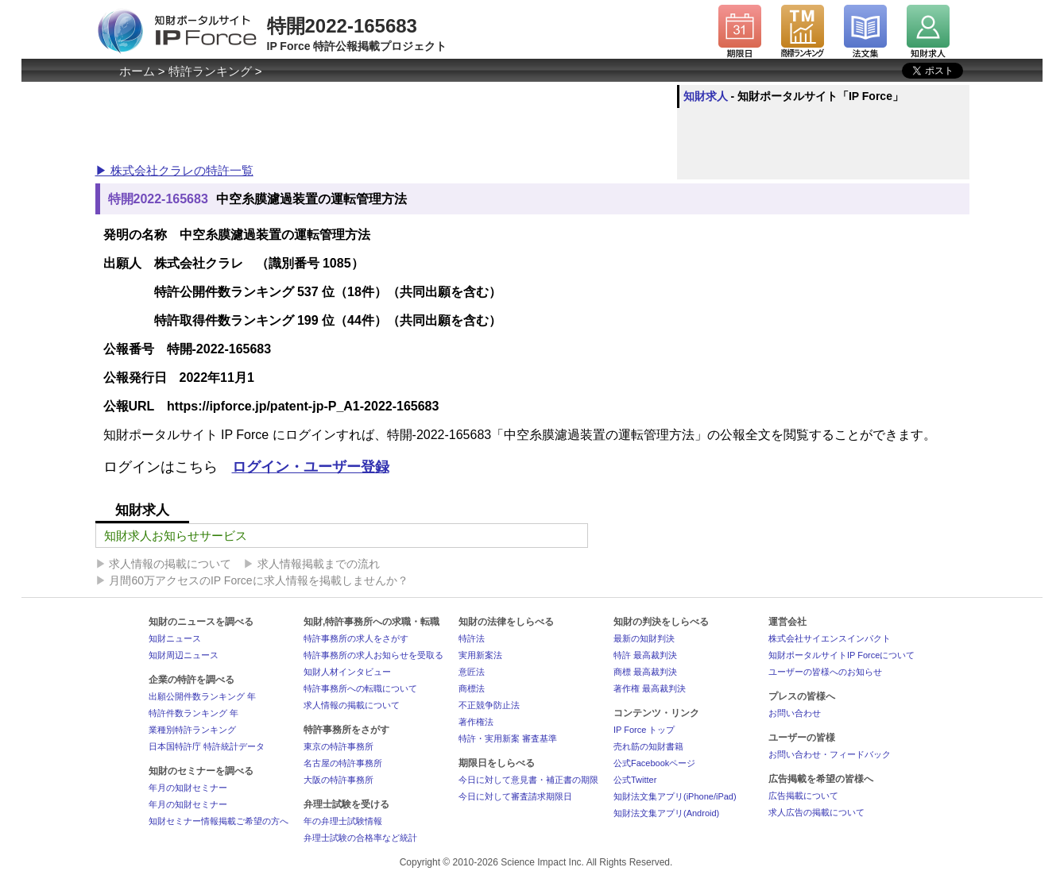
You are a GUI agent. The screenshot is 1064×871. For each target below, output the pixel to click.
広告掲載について (803, 795)
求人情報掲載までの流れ (318, 563)
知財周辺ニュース (184, 655)
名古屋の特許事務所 (343, 763)
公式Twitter (634, 779)
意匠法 (471, 671)
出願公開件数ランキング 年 (202, 696)
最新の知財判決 (644, 638)
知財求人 (705, 96)
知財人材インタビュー (347, 671)
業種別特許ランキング (192, 729)
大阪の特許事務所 (338, 779)
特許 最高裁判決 (645, 655)
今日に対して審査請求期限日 (515, 796)
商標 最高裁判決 (645, 671)
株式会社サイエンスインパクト (829, 638)
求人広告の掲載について (816, 812)
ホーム (137, 71)
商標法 (471, 688)
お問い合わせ (794, 713)
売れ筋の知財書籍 (648, 746)
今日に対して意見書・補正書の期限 (528, 779)
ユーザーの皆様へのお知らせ (825, 671)
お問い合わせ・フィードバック (829, 754)
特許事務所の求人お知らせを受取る (373, 655)
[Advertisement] (384, 120)
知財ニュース (175, 638)
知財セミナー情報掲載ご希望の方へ (218, 821)
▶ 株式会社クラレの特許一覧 (174, 170)
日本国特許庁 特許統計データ (207, 746)
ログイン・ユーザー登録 (310, 467)
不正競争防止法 (489, 705)
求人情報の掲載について (170, 563)
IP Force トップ (644, 729)
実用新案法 (480, 655)
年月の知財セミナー (188, 787)
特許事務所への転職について (360, 688)
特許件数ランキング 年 (193, 713)
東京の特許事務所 (338, 746)
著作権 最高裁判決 (649, 688)
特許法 (471, 638)
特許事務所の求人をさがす (356, 638)
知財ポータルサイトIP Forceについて (841, 655)
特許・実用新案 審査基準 (507, 738)
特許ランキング (210, 71)
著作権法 (475, 721)
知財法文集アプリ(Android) (666, 813)
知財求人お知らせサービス (175, 535)
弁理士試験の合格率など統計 (360, 837)
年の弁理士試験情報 (343, 821)
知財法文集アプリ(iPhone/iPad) (675, 796)
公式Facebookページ (654, 763)
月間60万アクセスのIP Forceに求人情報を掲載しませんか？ (258, 580)
